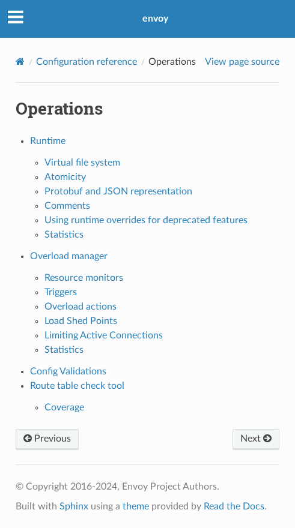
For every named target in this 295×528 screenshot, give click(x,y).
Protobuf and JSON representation (118, 191)
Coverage (64, 407)
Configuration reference (86, 62)
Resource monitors (83, 278)
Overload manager (69, 256)
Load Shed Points (80, 321)
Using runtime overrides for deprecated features (146, 220)
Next (256, 438)
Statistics (64, 234)
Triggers (60, 292)
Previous (47, 438)
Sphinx (73, 506)
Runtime (47, 141)
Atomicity (65, 177)
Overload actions (80, 306)
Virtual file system (82, 162)
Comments (67, 206)
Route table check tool (77, 386)
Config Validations (68, 371)
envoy (155, 18)
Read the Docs (234, 506)
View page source (242, 62)
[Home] (20, 61)
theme (136, 506)
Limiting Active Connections (103, 335)
